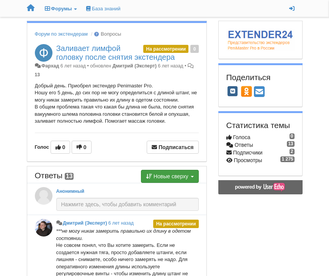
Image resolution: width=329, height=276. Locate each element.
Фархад (50, 66)
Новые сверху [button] (170, 176)
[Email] (259, 92)
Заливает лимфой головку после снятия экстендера (115, 52)
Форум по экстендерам (61, 34)
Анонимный (70, 191)
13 (37, 74)
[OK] (246, 91)
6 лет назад (121, 223)
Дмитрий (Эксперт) (134, 66)
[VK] (233, 91)
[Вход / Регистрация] (292, 8)
